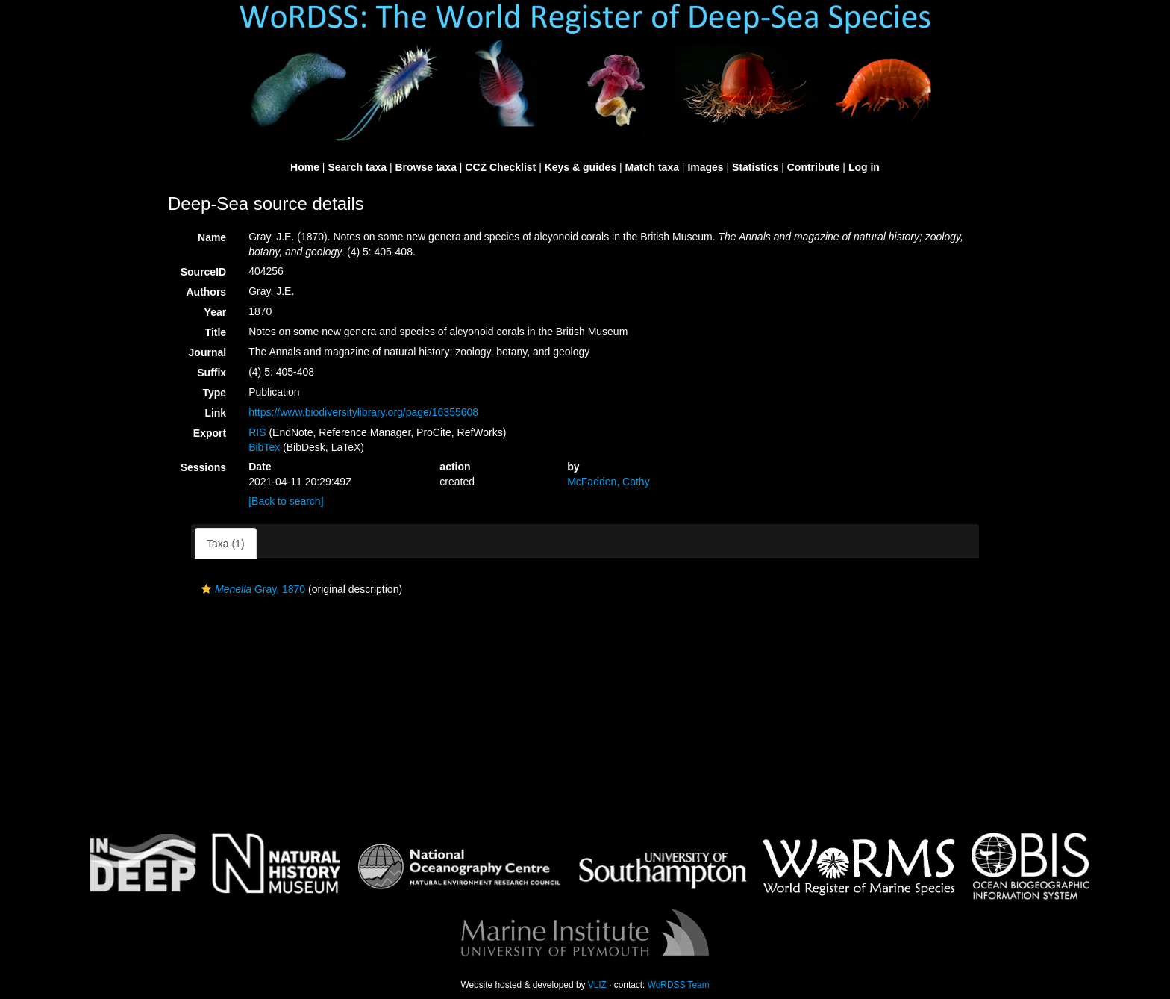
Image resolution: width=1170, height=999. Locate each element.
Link (215, 413)
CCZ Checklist (500, 167)
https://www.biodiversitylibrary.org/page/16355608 (363, 412)
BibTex (264, 447)
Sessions (203, 467)
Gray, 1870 (251, 589)
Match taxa (652, 167)
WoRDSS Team (679, 985)
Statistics (755, 167)
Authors (206, 292)
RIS (257, 432)
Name (212, 237)
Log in (864, 167)
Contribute (813, 167)
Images (705, 167)
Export (209, 433)
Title (216, 332)
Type (215, 393)
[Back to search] (285, 501)
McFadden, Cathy (608, 482)
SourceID (203, 272)
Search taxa (357, 167)
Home (304, 167)
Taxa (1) (226, 544)
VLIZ (597, 985)
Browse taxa (425, 167)
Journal (208, 352)
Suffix (211, 373)
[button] (206, 589)
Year (215, 312)
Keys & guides (580, 167)
